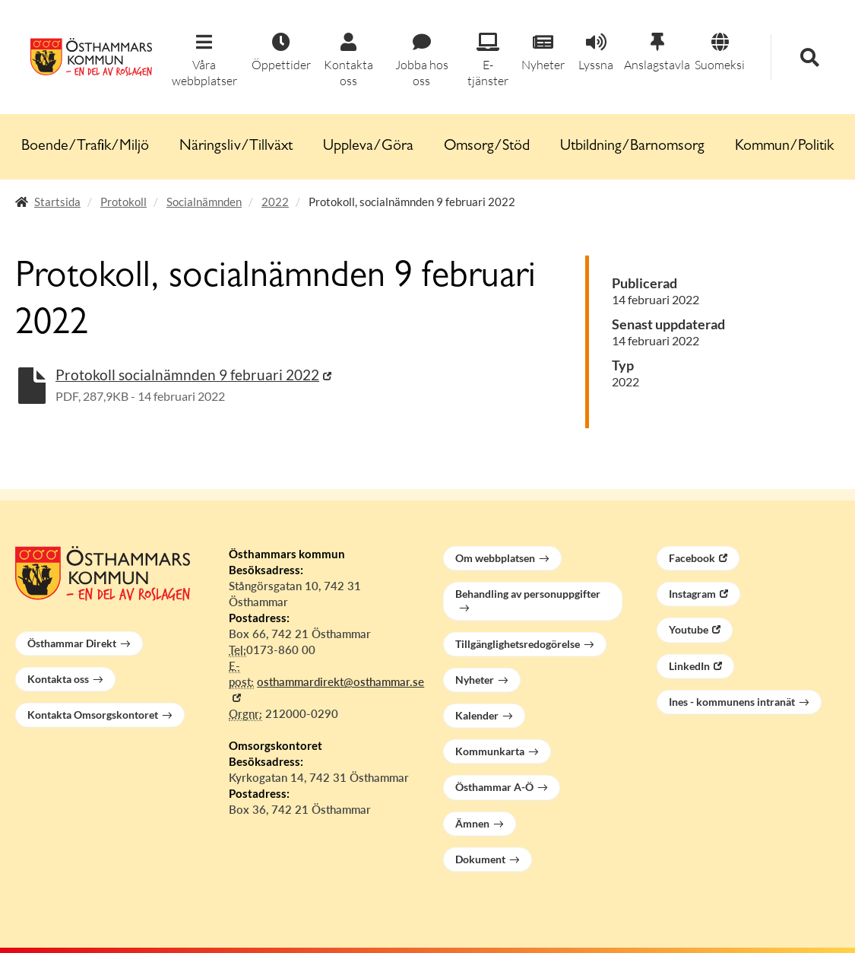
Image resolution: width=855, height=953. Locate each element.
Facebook (692, 557)
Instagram (692, 593)
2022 (275, 201)
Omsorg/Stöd (487, 146)
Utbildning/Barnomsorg (632, 146)
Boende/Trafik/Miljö (85, 146)
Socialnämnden (204, 201)
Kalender (477, 715)
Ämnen (472, 823)
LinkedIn (689, 665)
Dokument (480, 859)
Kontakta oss (58, 678)
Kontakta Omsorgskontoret (92, 714)
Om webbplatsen (495, 557)
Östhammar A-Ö (494, 786)
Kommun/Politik (784, 146)
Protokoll (123, 201)
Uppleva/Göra (368, 146)
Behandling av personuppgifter (527, 593)
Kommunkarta (489, 751)
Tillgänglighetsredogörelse (517, 643)
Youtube (688, 629)
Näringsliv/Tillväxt (236, 146)
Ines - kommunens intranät (732, 701)
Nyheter (474, 679)
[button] (204, 61)
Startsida (57, 201)
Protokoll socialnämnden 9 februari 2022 (187, 374)
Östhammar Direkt (71, 643)
